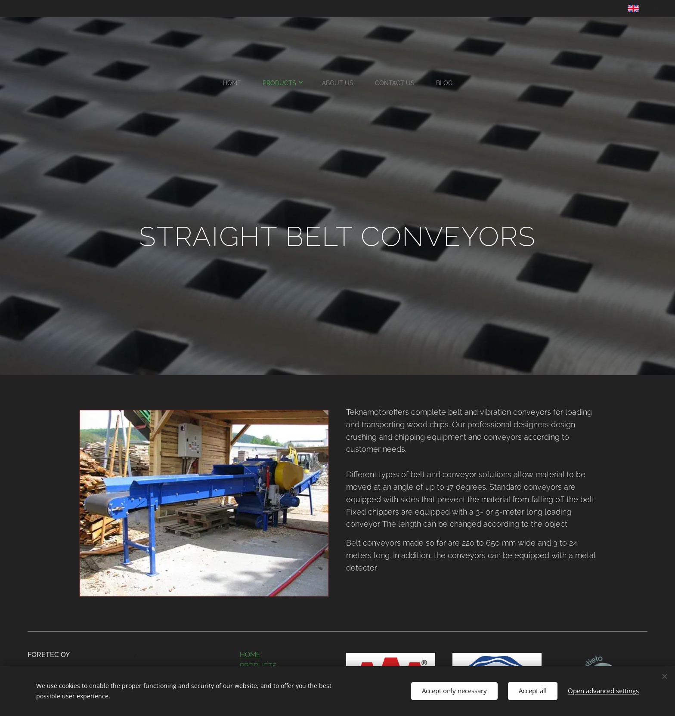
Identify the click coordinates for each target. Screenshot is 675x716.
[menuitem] (297, 83)
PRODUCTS (258, 665)
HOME (250, 655)
